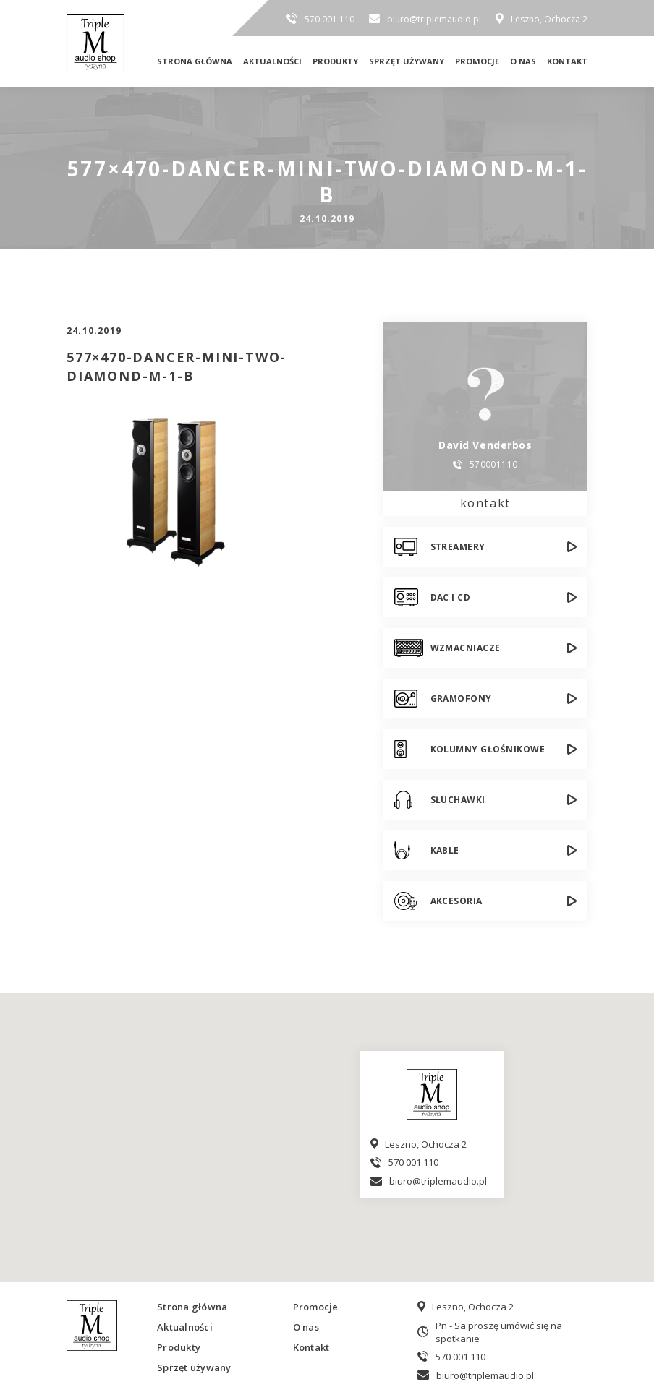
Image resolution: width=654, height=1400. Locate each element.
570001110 (494, 464)
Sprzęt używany (406, 61)
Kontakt (567, 61)
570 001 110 (329, 19)
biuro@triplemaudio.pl (434, 19)
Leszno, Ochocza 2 (549, 19)
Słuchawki (457, 800)
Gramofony (461, 698)
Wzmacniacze (465, 648)
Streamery (457, 547)
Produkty (335, 61)
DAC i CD (450, 597)
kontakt (485, 503)
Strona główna (194, 61)
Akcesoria (456, 901)
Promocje (477, 61)
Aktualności (272, 61)
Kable (444, 850)
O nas (523, 61)
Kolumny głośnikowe (487, 749)
